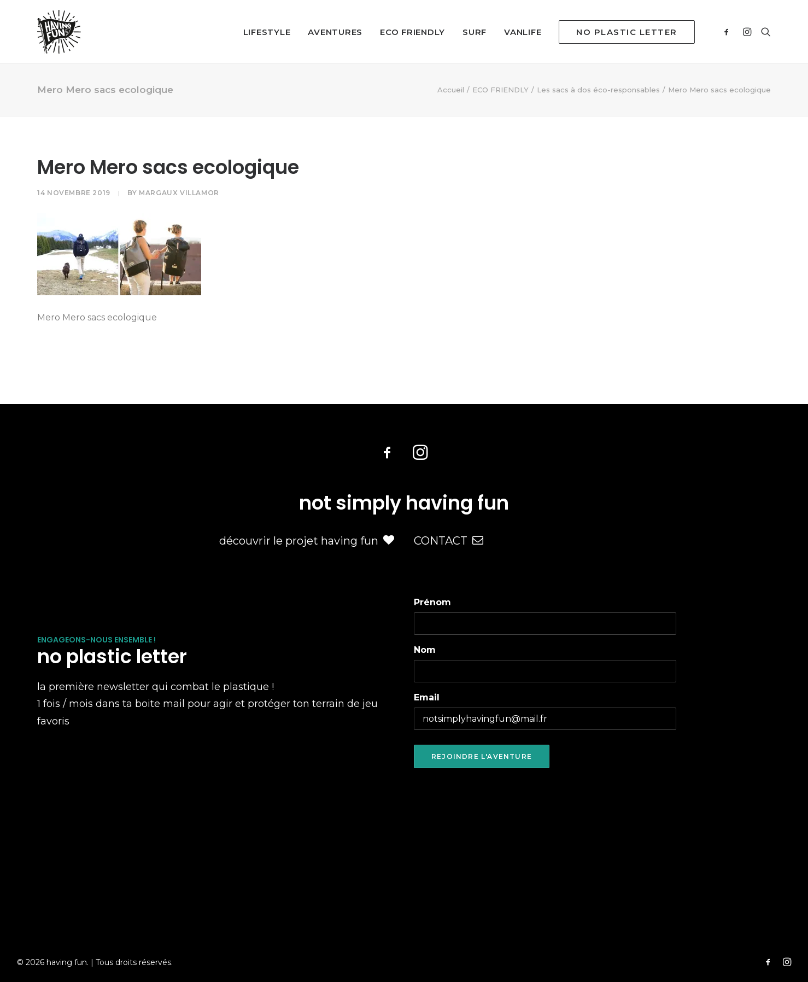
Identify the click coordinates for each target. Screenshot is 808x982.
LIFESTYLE (267, 32)
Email (427, 697)
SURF (474, 32)
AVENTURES (335, 32)
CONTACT (448, 540)
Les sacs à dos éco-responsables (598, 89)
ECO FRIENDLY (412, 32)
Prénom (432, 602)
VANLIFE (522, 32)
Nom (425, 650)
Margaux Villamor (179, 193)
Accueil (450, 89)
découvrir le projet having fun (306, 540)
